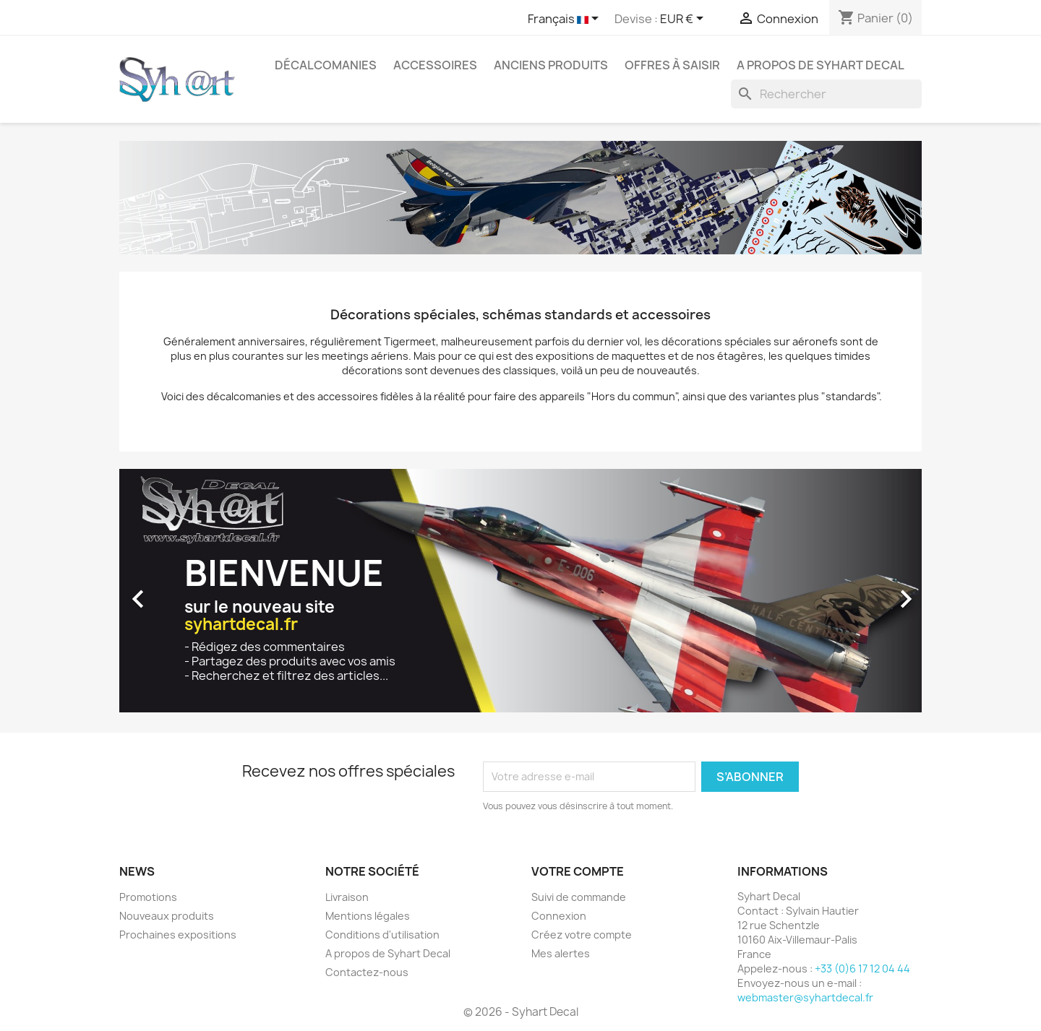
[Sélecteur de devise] (684, 19)
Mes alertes (560, 953)
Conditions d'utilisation (382, 934)
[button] (179, 592)
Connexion (558, 916)
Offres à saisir (672, 65)
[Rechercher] (826, 93)
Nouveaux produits (166, 916)
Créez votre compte (581, 934)
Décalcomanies (326, 65)
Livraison (347, 897)
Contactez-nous (366, 972)
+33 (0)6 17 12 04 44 (862, 968)
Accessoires (435, 65)
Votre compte (577, 871)
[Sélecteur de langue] (566, 19)
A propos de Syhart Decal (820, 65)
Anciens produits (551, 65)
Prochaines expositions (177, 934)
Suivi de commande (578, 897)
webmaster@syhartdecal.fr (805, 997)
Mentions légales (367, 916)
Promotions (148, 897)
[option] (520, 592)
